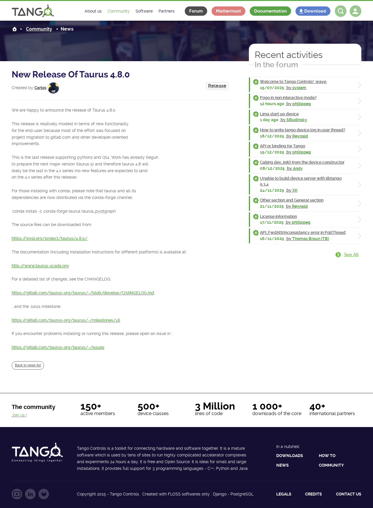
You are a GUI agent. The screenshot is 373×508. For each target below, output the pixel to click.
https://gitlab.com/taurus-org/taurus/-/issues (58, 347)
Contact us (348, 494)
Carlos (40, 87)
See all (351, 254)
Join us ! (19, 415)
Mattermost (228, 11)
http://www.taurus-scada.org (40, 265)
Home (14, 29)
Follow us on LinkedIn (30, 494)
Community (39, 29)
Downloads (289, 455)
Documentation (270, 11)
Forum (196, 11)
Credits (313, 494)
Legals (283, 494)
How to (327, 455)
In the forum (276, 64)
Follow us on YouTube (17, 494)
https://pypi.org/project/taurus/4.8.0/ (49, 238)
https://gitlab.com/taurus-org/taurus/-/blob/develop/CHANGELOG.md (83, 292)
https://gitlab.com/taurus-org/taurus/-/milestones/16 (66, 320)
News (282, 465)
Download (315, 11)
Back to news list (28, 365)
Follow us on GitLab (43, 494)
